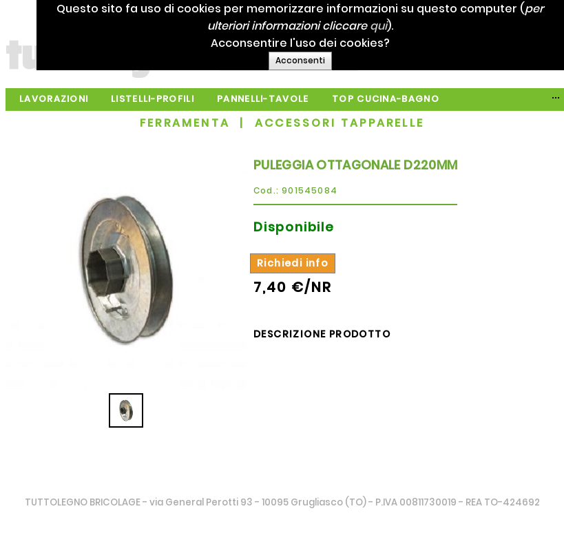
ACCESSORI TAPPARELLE (339, 123)
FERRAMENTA (185, 123)
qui (392, 26)
